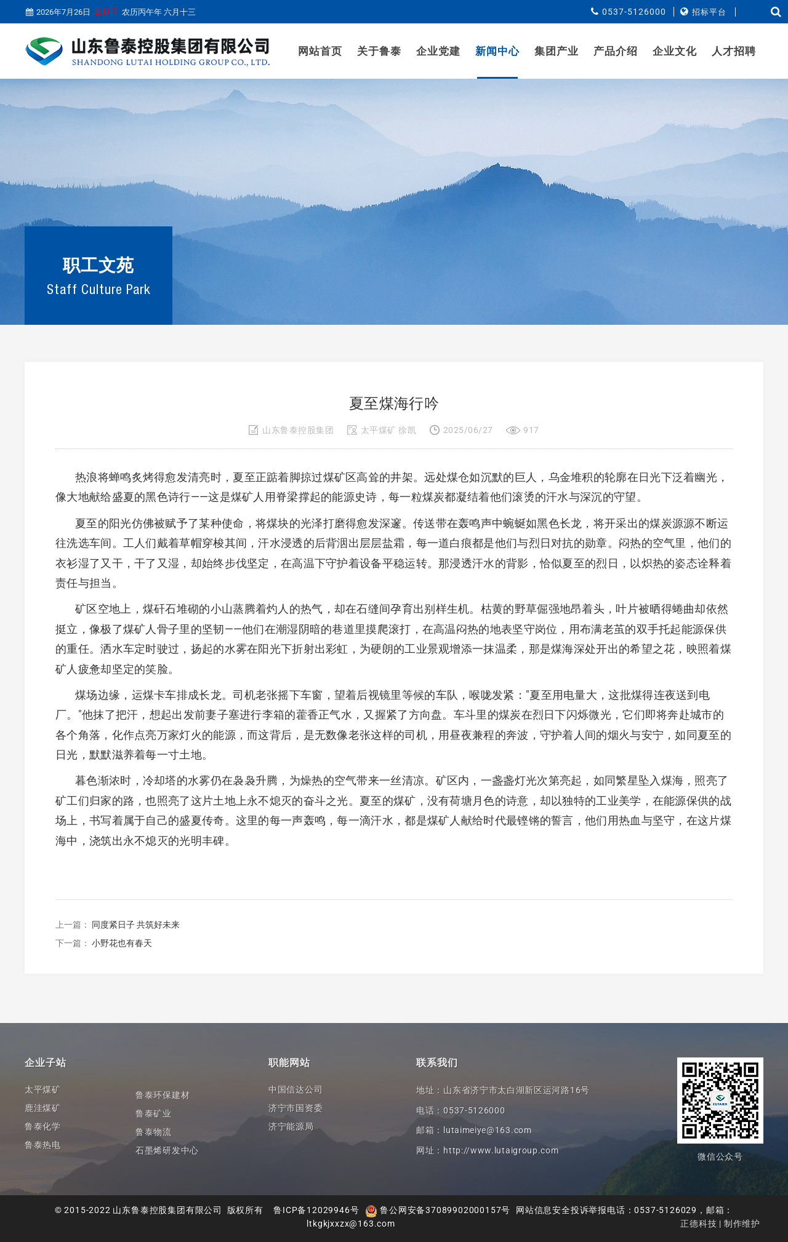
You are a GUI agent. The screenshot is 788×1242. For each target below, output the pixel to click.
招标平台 (709, 12)
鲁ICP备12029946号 (316, 1210)
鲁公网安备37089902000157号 (437, 1210)
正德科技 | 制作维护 (720, 1223)
